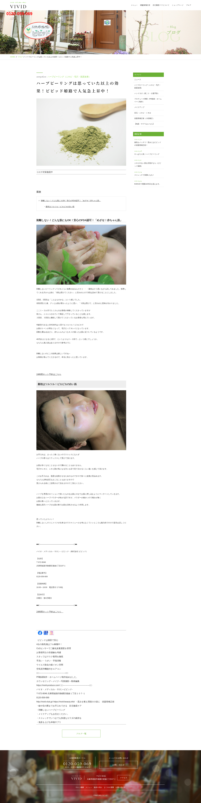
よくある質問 (109, 787)
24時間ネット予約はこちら (48, 374)
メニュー (134, 5)
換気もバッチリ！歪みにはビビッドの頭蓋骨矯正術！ (148, 142)
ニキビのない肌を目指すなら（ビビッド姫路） (148, 162)
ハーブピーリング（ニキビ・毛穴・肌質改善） (69, 77)
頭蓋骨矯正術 (145, 5)
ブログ (188, 5)
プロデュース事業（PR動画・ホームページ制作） (148, 100)
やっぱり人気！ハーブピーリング (148, 152)
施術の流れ (98, 787)
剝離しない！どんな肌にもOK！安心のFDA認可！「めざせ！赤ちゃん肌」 (71, 201)
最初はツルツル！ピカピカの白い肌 (60, 207)
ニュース (137, 79)
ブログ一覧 (81, 733)
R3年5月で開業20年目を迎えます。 (148, 182)
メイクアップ (139, 107)
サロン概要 (80, 787)
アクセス (123, 777)
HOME (12, 57)
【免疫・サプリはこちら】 (144, 124)
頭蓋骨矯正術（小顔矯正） (144, 118)
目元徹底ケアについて (161, 5)
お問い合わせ (118, 764)
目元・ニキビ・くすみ (142, 113)
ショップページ (177, 5)
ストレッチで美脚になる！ (148, 173)
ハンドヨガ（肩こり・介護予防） (146, 93)
